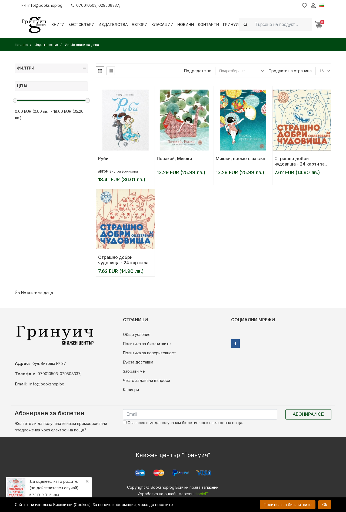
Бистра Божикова (123, 171)
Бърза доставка (138, 362)
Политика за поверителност (149, 353)
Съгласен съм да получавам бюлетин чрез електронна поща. (183, 422)
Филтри (51, 68)
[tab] (100, 71)
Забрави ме (134, 371)
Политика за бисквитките (147, 343)
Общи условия (136, 334)
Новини (185, 24)
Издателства (113, 24)
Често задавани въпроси (146, 380)
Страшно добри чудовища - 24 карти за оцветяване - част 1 (123, 260)
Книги (58, 24)
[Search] (282, 24)
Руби (103, 158)
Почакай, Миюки (174, 158)
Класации (162, 24)
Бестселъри (81, 24)
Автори (140, 24)
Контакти (208, 24)
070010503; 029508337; (95, 5)
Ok (324, 504)
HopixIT (202, 493)
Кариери (131, 389)
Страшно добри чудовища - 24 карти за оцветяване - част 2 (299, 161)
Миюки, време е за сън (240, 158)
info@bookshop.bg (42, 5)
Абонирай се (308, 414)
